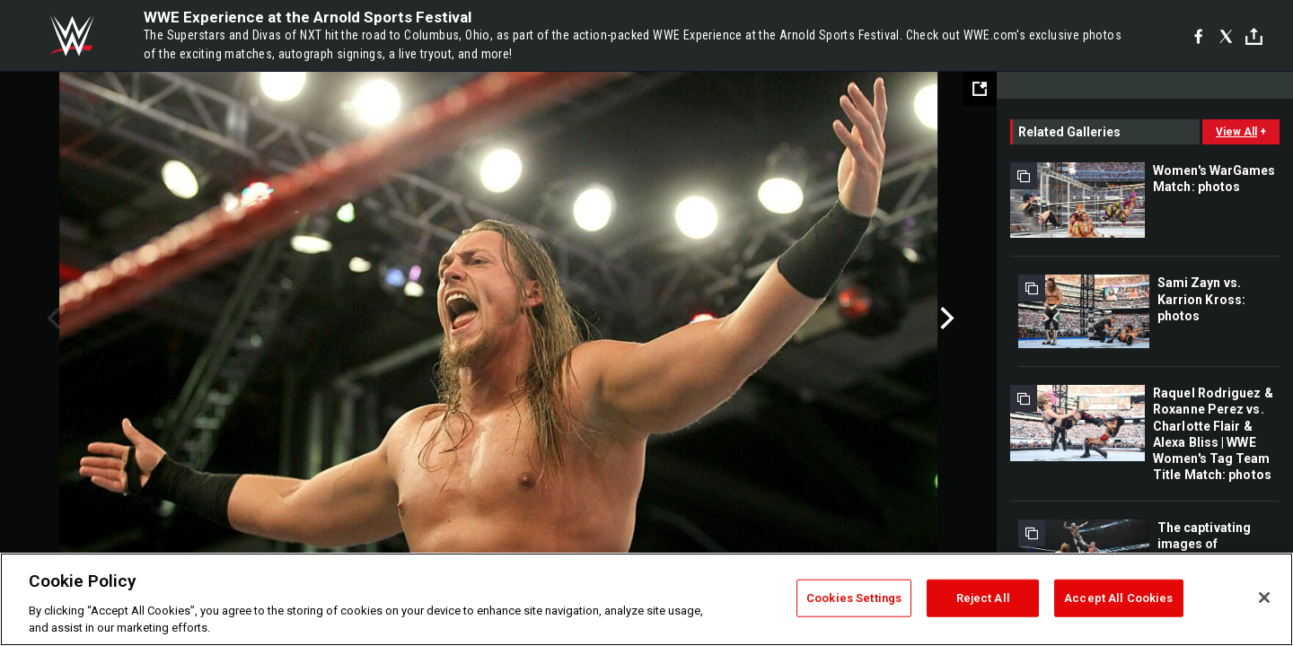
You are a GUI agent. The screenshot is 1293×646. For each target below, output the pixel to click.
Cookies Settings (854, 598)
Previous (51, 318)
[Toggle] (1254, 36)
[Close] (1264, 597)
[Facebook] (1198, 36)
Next (945, 318)
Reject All (983, 598)
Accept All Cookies (1118, 598)
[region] (646, 599)
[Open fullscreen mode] (980, 89)
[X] (1226, 36)
